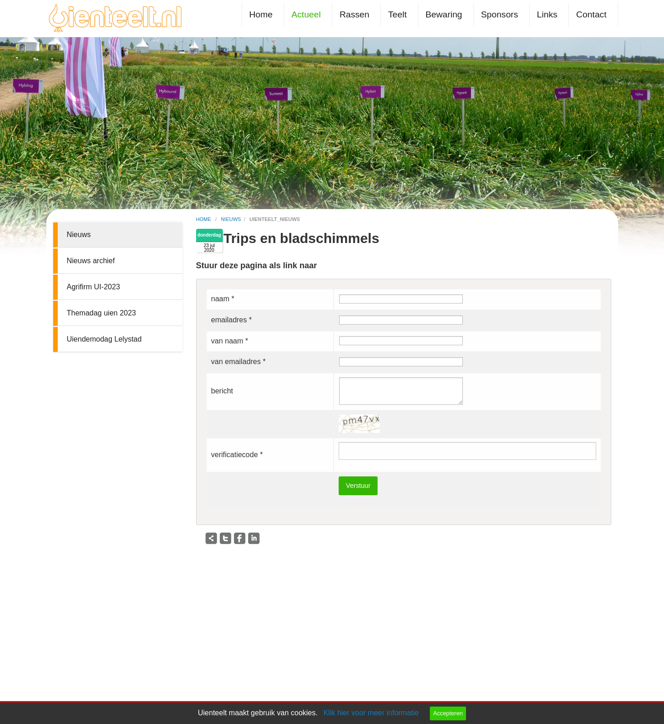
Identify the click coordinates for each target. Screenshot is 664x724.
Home (261, 14)
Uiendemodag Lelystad (104, 339)
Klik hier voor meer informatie (371, 713)
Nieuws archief (91, 261)
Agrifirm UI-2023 (93, 287)
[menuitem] (262, 14)
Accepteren (448, 713)
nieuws (231, 219)
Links (547, 14)
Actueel (306, 14)
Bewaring (444, 14)
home (204, 219)
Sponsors (499, 14)
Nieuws (79, 234)
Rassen (354, 14)
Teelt (397, 14)
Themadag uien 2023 (101, 313)
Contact (591, 14)
